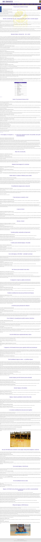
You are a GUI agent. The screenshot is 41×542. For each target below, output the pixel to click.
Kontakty (38, 4)
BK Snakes (8, 1)
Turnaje (22, 4)
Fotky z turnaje (1, 132)
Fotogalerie (27, 4)
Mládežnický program (7, 4)
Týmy (13, 4)
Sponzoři (31, 4)
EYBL (15, 4)
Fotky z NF (1, 96)
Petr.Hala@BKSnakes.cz (24, 540)
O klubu (2, 4)
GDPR (34, 4)
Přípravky (18, 4)
